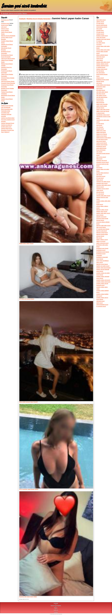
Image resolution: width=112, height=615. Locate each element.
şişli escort (4, 27)
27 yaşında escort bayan (39, 87)
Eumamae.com (5, 20)
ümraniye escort (5, 23)
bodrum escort (5, 28)
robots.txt (56, 609)
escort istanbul (5, 30)
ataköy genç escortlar (23, 87)
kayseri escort (4, 25)
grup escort (31, 87)
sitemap (56, 612)
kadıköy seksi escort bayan (50, 87)
